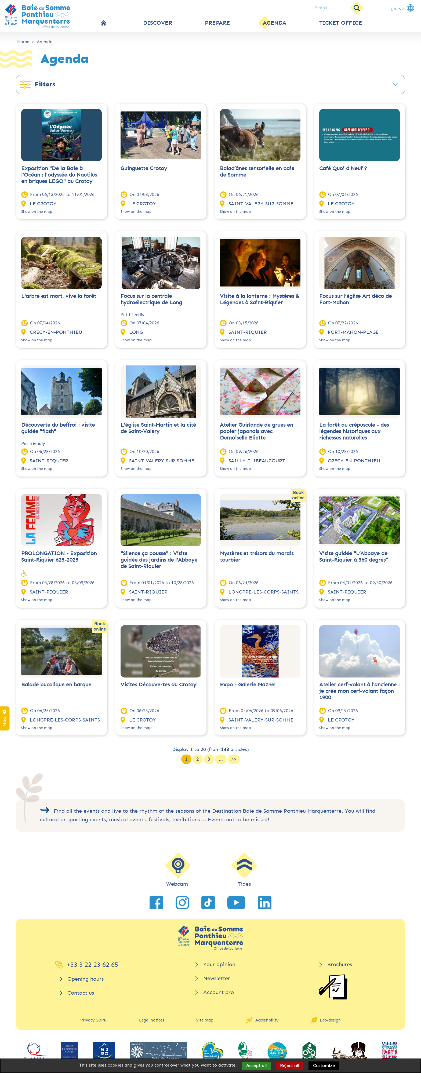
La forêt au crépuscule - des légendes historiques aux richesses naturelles (354, 431)
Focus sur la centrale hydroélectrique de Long (151, 299)
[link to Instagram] (182, 902)
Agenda (45, 41)
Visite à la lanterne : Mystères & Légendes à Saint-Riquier (259, 299)
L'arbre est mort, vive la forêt (58, 296)
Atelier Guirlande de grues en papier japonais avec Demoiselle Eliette (256, 431)
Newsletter (216, 978)
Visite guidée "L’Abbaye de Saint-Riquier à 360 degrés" (353, 556)
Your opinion (219, 964)
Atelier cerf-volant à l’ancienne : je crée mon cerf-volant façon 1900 (359, 691)
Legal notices (151, 1020)
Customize (324, 1065)
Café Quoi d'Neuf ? (343, 168)
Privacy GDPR (93, 1020)
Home (23, 41)
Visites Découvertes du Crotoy (158, 685)
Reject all (289, 1065)
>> (233, 759)
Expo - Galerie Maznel (247, 685)
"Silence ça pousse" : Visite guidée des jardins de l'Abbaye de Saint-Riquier (159, 559)
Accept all (256, 1065)
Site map (204, 1020)
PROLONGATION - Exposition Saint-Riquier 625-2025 (59, 556)
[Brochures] (332, 987)
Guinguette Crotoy (144, 168)
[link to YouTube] (236, 902)
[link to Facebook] (156, 902)
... (221, 759)
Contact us (80, 993)
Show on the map (36, 211)
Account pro (218, 992)
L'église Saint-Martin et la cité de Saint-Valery (158, 428)
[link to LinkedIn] (264, 902)
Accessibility (266, 1020)
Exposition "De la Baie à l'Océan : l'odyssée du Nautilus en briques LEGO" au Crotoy (59, 174)
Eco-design (330, 1020)
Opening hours (85, 979)
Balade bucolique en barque (56, 685)
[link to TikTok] (208, 902)
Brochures (339, 964)
